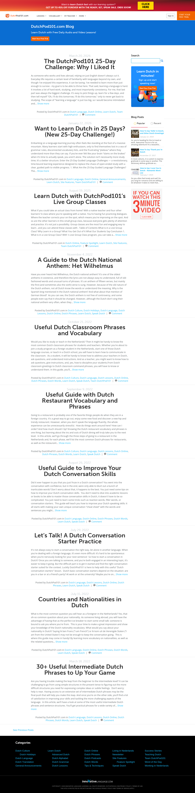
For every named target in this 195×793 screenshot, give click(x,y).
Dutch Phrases (69, 313)
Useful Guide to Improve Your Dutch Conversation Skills (79, 470)
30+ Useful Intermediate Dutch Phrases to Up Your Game (79, 669)
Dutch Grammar (60, 762)
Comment (90, 114)
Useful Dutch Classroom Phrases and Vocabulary (79, 330)
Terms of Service (123, 788)
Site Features (67, 182)
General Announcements (112, 179)
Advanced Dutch (60, 754)
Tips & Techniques (94, 765)
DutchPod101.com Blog (52, 26)
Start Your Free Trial (40, 39)
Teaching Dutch (153, 754)
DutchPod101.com (113, 786)
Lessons (40, 16)
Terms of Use (137, 786)
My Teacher (69, 16)
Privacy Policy (125, 786)
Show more (43, 103)
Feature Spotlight (89, 243)
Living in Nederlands (123, 750)
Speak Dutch (98, 313)
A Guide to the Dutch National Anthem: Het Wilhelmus (80, 262)
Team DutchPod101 (85, 182)
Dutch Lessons (105, 377)
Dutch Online (95, 111)
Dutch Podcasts (92, 758)
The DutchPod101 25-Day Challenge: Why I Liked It (80, 64)
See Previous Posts (23, 730)
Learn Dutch (109, 111)
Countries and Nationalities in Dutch (79, 602)
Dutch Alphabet (60, 758)
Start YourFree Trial (186, 16)
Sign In (171, 16)
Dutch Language (78, 111)
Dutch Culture (75, 310)
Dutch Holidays (91, 310)
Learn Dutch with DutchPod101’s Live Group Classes (80, 198)
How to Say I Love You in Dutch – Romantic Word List (150, 170)
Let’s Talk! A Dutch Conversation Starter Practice (79, 538)
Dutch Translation (24, 762)
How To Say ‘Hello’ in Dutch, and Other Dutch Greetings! (152, 132)
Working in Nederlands (157, 765)
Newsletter (118, 754)
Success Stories (153, 750)
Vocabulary (54, 16)
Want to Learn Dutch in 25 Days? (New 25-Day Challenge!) (79, 131)
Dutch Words (54, 380)
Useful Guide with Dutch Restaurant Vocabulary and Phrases (80, 400)
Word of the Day (153, 762)
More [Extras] (81, 16)
